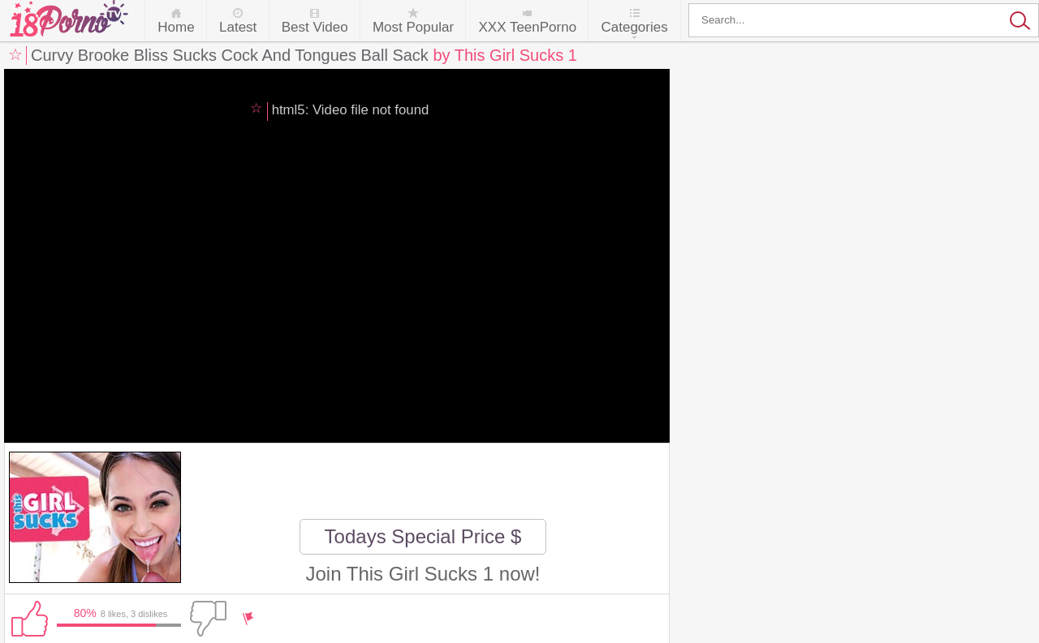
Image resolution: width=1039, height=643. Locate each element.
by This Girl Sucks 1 (504, 55)
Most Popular (413, 27)
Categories (634, 27)
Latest (238, 27)
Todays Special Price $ (423, 536)
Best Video (315, 27)
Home (175, 27)
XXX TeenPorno (527, 27)
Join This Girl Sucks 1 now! (423, 574)
